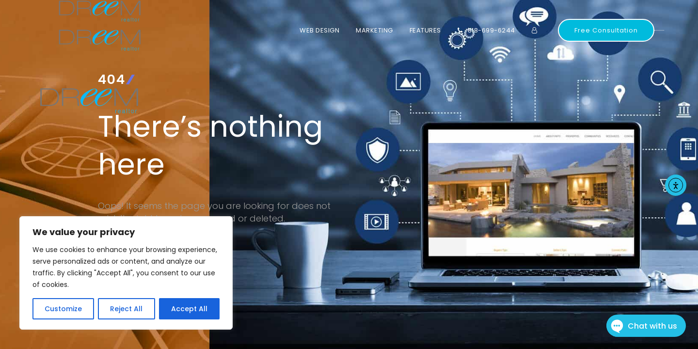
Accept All (189, 309)
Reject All (126, 309)
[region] (126, 273)
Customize (63, 309)
